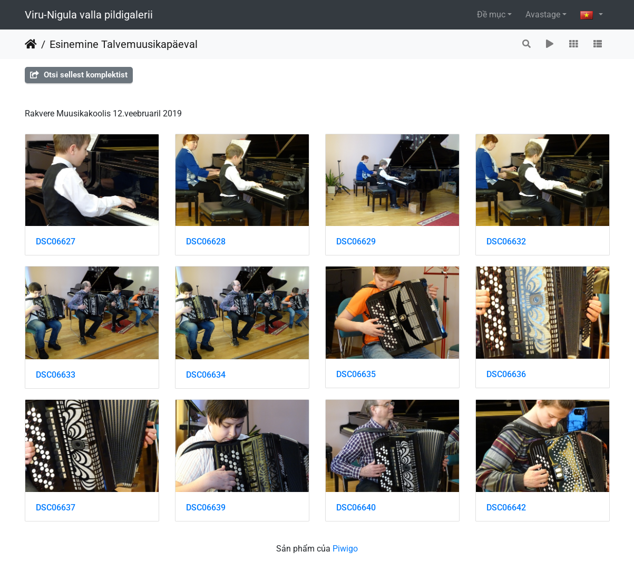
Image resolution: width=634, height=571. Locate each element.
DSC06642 (506, 508)
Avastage (542, 14)
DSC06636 (506, 374)
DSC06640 (356, 508)
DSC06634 (206, 375)
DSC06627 (55, 242)
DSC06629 (356, 242)
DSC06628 (206, 242)
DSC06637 (55, 508)
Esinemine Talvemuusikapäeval (124, 44)
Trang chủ (31, 44)
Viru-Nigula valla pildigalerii (89, 14)
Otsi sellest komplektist (79, 75)
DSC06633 (55, 375)
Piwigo (345, 549)
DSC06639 (206, 508)
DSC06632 (506, 242)
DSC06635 (356, 374)
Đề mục (491, 14)
